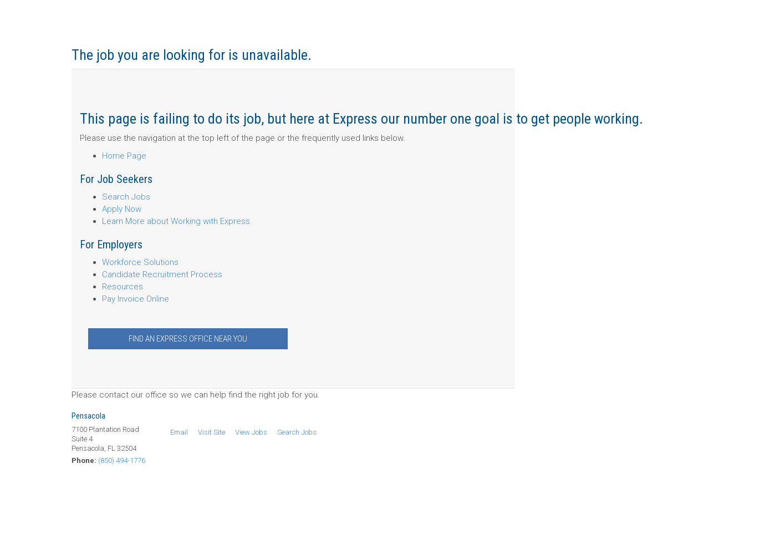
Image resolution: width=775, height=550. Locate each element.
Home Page (124, 156)
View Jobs (251, 432)
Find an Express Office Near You (188, 339)
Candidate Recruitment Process (162, 274)
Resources (122, 287)
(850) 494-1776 (121, 460)
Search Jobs (126, 197)
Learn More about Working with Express (176, 221)
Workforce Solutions (140, 262)
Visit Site (211, 432)
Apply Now (121, 209)
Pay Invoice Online (135, 299)
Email (179, 432)
